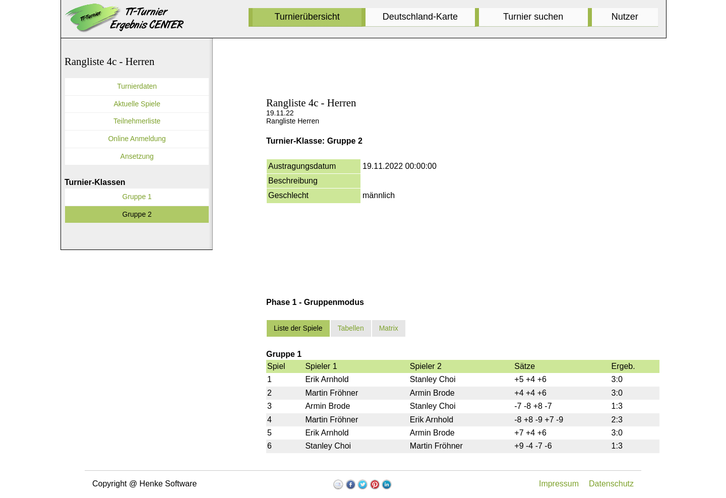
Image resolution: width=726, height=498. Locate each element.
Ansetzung (137, 156)
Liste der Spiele (298, 328)
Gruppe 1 (137, 197)
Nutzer (625, 17)
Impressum (559, 483)
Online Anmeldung (136, 139)
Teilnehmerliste (136, 121)
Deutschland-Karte (420, 17)
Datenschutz (611, 483)
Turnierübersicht (306, 17)
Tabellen (351, 328)
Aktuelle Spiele (136, 104)
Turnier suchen (533, 17)
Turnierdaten (137, 86)
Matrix (388, 328)
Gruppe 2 (137, 214)
